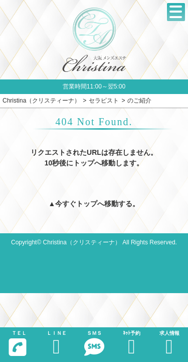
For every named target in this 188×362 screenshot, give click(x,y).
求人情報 (169, 343)
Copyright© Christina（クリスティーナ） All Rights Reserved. (94, 242)
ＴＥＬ (18, 343)
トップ (86, 204)
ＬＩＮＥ (56, 343)
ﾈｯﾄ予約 (131, 343)
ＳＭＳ (94, 343)
